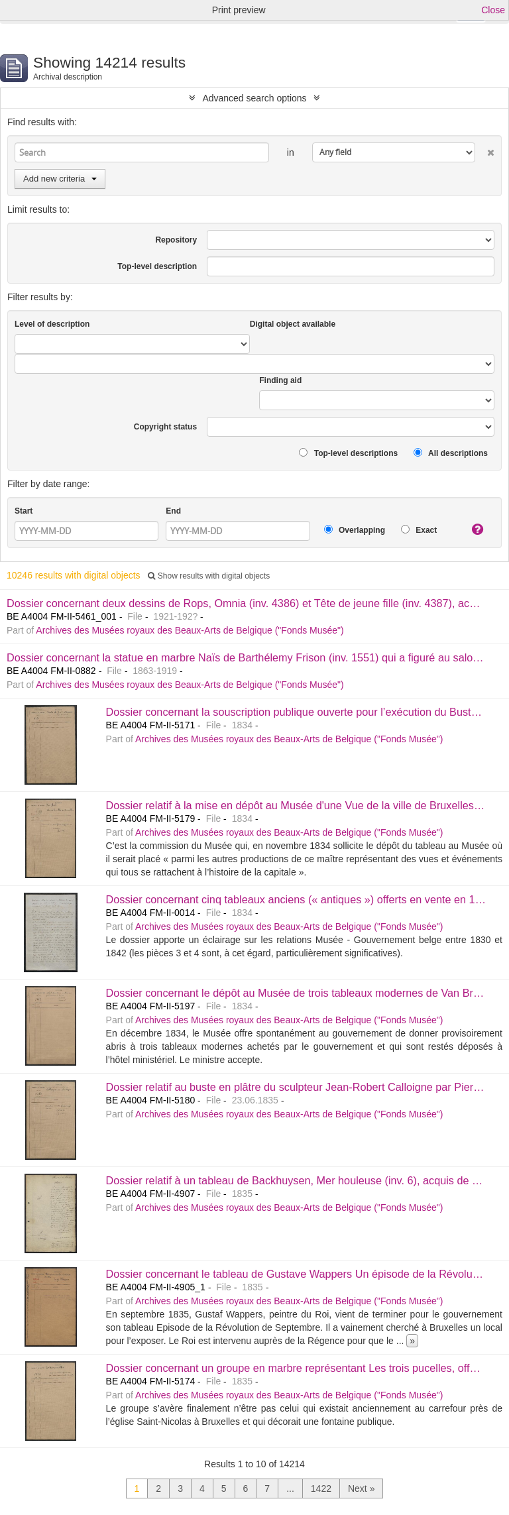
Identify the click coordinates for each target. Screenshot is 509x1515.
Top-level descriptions (348, 453)
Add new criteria (60, 179)
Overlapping (354, 530)
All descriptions (451, 453)
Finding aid (280, 380)
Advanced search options (254, 98)
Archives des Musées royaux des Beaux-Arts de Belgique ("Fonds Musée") (189, 630)
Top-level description (157, 266)
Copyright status (165, 426)
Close (493, 10)
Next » (361, 1488)
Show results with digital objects (209, 576)
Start (23, 511)
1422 (321, 1488)
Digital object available (292, 324)
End (173, 511)
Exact (419, 530)
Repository (176, 240)
